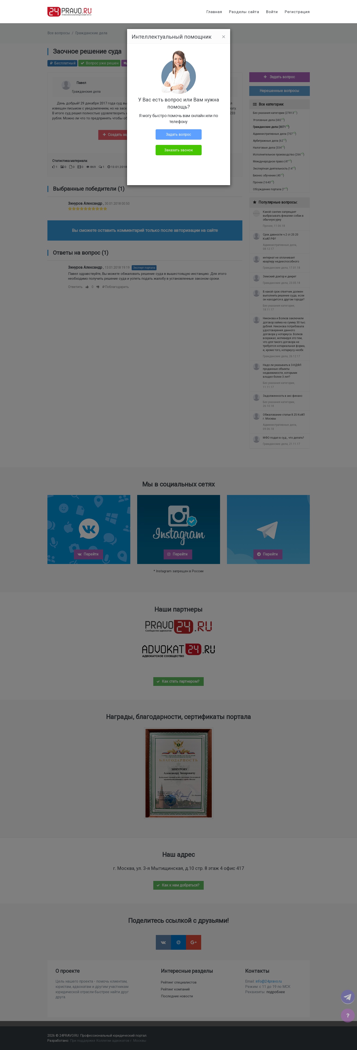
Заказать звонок (178, 150)
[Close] (223, 37)
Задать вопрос (178, 134)
